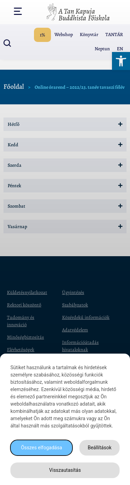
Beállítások (100, 447)
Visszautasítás (65, 470)
